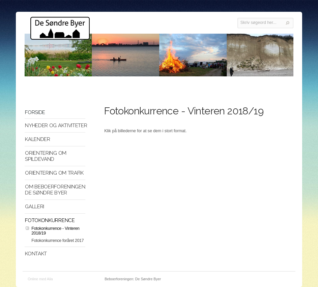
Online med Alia (40, 279)
